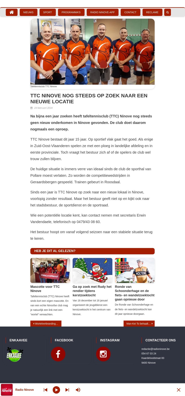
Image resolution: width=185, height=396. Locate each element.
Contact (130, 12)
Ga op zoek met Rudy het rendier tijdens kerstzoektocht (92, 291)
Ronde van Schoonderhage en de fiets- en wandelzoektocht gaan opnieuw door (134, 293)
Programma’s (71, 12)
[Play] (56, 390)
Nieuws (28, 12)
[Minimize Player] (178, 390)
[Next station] (45, 390)
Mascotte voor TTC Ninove (45, 289)
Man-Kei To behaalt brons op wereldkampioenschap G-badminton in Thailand (140, 323)
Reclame (152, 12)
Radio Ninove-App (102, 12)
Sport (47, 12)
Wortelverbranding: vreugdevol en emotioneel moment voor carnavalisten (48, 323)
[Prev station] (67, 390)
